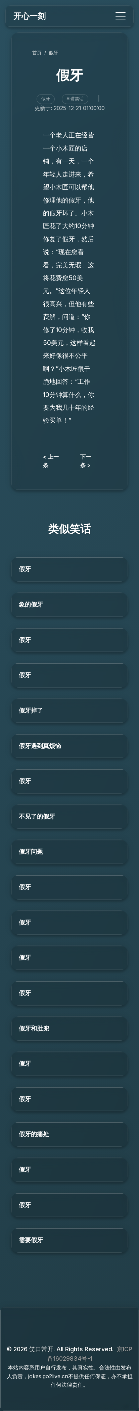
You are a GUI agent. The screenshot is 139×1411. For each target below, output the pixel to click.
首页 (37, 52)
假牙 (53, 52)
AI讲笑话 (75, 98)
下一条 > (85, 461)
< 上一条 (51, 461)
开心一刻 (29, 16)
